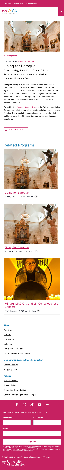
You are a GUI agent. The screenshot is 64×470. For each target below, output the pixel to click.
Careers (7, 334)
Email (5, 428)
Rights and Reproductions (16, 390)
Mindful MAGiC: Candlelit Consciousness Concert (31, 305)
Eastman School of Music (27, 107)
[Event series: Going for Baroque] (36, 196)
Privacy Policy (10, 385)
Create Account (11, 365)
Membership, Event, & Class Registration (23, 360)
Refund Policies (11, 380)
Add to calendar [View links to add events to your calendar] (16, 130)
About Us (8, 330)
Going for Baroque (17, 192)
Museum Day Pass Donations (17, 353)
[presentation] (31, 169)
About (7, 325)
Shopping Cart (10, 369)
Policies (7, 376)
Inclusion (8, 344)
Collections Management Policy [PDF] (21, 395)
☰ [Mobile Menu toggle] (61, 11)
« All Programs (10, 56)
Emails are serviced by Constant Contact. (21, 450)
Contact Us (9, 339)
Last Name (38, 417)
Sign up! (32, 442)
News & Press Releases (15, 349)
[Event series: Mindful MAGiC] (38, 310)
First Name (8, 417)
